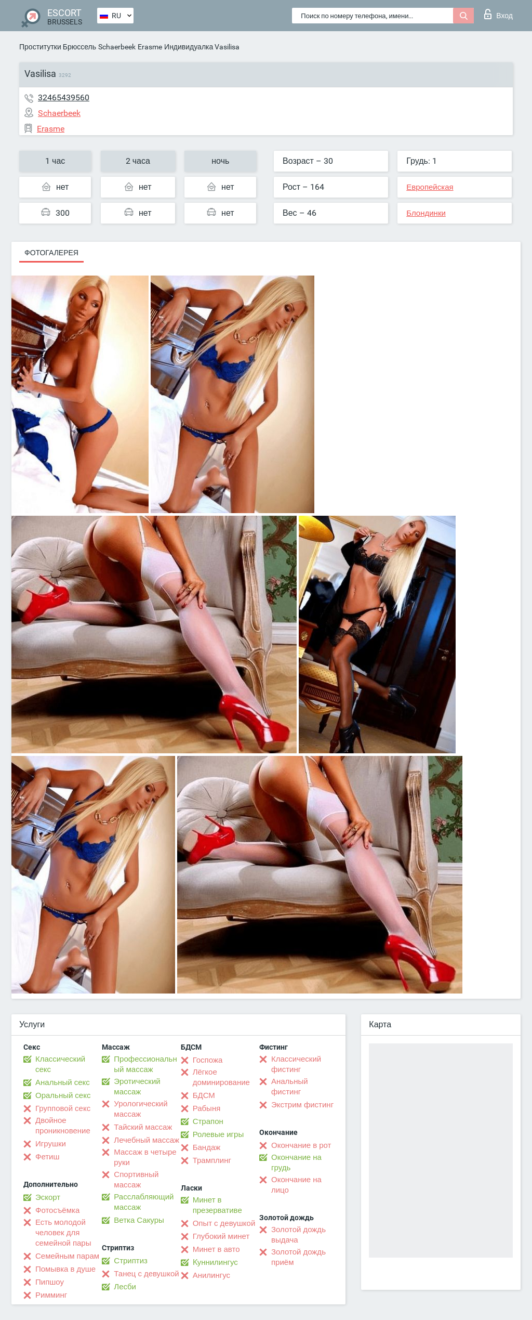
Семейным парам (67, 1256)
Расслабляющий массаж (144, 1202)
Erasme (150, 47)
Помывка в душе (65, 1269)
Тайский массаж (143, 1127)
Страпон (208, 1121)
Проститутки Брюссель (57, 47)
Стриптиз (131, 1260)
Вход (498, 14)
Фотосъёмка (57, 1210)
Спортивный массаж (136, 1180)
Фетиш (47, 1156)
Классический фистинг (296, 1064)
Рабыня (207, 1108)
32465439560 (63, 97)
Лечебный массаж (146, 1140)
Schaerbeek (117, 47)
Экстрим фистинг (302, 1104)
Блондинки (426, 213)
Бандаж (207, 1147)
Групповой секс (62, 1108)
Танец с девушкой (146, 1273)
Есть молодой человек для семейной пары (63, 1233)
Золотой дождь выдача (298, 1235)
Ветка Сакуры (139, 1220)
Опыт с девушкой (224, 1223)
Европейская (429, 187)
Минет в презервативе (217, 1205)
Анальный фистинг (289, 1086)
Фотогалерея (51, 253)
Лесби (125, 1286)
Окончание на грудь (296, 1162)
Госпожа (208, 1060)
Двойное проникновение (62, 1125)
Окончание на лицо (296, 1185)
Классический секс (60, 1064)
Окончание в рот (301, 1145)
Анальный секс (62, 1082)
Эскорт (47, 1197)
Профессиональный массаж (145, 1064)
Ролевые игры (218, 1134)
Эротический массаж (137, 1086)
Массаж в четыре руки (145, 1157)
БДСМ (204, 1095)
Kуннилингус (215, 1262)
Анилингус (211, 1275)
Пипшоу (49, 1282)
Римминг (51, 1295)
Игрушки (50, 1143)
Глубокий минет (221, 1236)
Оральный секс (62, 1095)
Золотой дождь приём (298, 1257)
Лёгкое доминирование (221, 1077)
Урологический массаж (140, 1109)
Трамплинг (212, 1160)
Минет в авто (216, 1249)
